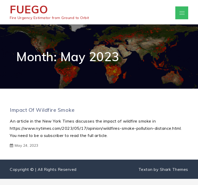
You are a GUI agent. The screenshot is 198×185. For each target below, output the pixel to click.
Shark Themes (174, 169)
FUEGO (29, 9)
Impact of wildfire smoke (42, 110)
